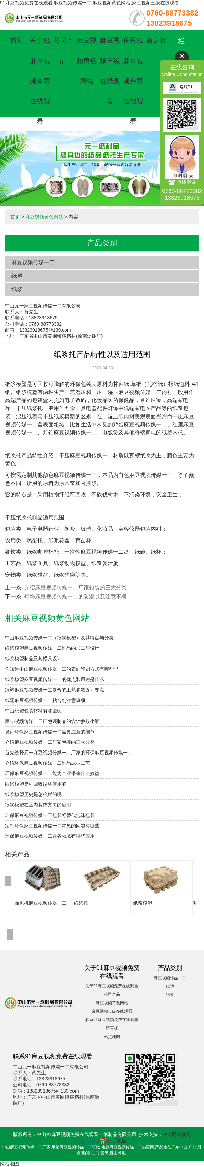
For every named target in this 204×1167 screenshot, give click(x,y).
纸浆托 (81, 903)
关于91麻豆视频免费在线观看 (39, 81)
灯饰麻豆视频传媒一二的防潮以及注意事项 (75, 597)
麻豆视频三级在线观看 (112, 1011)
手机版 (120, 1140)
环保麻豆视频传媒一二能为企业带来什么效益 (52, 773)
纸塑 (16, 276)
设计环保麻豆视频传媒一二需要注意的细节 (50, 731)
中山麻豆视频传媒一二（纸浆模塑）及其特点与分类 (59, 637)
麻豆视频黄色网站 (87, 61)
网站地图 (9, 1163)
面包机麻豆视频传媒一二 (40, 903)
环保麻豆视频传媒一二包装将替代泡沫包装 (50, 815)
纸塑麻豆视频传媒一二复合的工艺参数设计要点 (54, 690)
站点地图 (112, 1036)
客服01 (180, 87)
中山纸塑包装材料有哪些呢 (33, 710)
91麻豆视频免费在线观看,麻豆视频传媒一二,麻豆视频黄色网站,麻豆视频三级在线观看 (89, 2)
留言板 (156, 40)
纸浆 (16, 289)
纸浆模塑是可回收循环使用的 (35, 784)
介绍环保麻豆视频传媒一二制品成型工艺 (47, 763)
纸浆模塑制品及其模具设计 (33, 658)
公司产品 (112, 994)
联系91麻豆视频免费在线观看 (132, 81)
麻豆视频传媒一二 (33, 262)
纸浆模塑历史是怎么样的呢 (33, 794)
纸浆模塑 (142, 903)
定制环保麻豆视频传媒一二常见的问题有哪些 (52, 825)
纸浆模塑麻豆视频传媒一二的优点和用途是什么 (54, 679)
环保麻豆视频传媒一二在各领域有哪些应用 (50, 836)
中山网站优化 (177, 1134)
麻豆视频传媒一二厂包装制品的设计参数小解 (52, 721)
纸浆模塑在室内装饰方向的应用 (38, 804)
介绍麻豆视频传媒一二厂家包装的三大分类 (75, 587)
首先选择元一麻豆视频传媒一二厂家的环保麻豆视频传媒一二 (69, 752)
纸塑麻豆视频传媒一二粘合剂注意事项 (45, 700)
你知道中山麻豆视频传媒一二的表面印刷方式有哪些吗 (61, 669)
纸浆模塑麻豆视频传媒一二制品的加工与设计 (52, 648)
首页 (17, 40)
